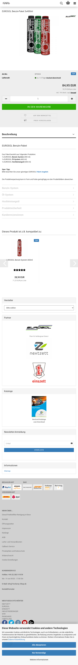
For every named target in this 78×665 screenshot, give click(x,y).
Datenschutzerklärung (16, 639)
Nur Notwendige (39, 653)
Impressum (6, 528)
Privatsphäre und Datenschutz (13, 551)
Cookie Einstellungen (10, 560)
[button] (6, 99)
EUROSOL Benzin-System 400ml (19, 260)
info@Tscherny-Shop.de (17, 584)
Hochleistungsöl (10, 201)
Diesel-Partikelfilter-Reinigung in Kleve (16, 515)
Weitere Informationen (39, 660)
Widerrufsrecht (7, 556)
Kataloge (5, 533)
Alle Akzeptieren (39, 645)
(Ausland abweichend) (53, 78)
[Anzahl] (39, 99)
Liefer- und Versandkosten (12, 542)
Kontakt (5, 519)
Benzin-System (10, 188)
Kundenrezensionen (12, 214)
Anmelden (39, 450)
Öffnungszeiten (8, 524)
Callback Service (8, 546)
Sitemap (7, 471)
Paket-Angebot (42, 172)
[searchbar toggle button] (61, 3)
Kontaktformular (8, 589)
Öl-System (7, 194)
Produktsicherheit (11, 208)
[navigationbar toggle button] (74, 3)
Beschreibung (9, 134)
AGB (3, 537)
